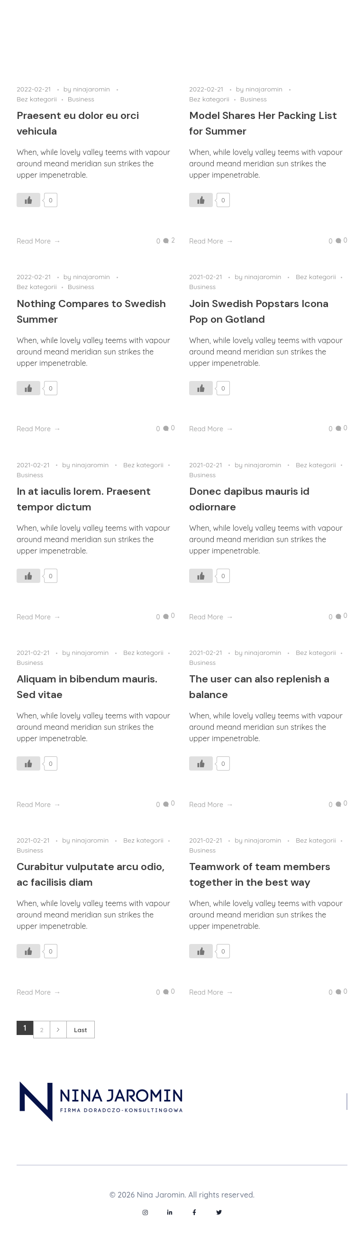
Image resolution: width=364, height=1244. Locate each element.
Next (58, 1029)
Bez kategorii (37, 99)
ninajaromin (92, 89)
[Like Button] (28, 200)
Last (80, 1030)
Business (81, 99)
